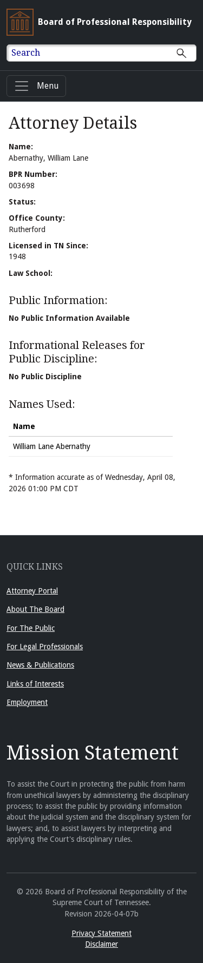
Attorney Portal (32, 590)
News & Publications (40, 665)
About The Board (35, 609)
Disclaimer (101, 944)
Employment (27, 702)
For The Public (30, 628)
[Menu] (36, 86)
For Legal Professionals (44, 646)
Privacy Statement (101, 933)
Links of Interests (35, 684)
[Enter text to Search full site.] (108, 53)
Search (25, 53)
